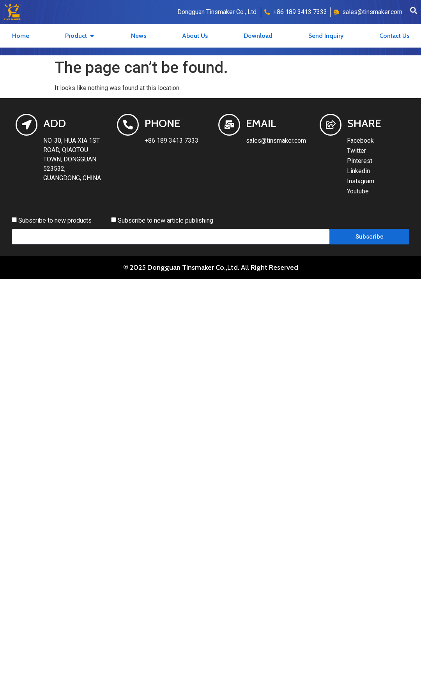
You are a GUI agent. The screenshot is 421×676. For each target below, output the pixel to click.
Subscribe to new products (55, 220)
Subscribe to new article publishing (165, 220)
